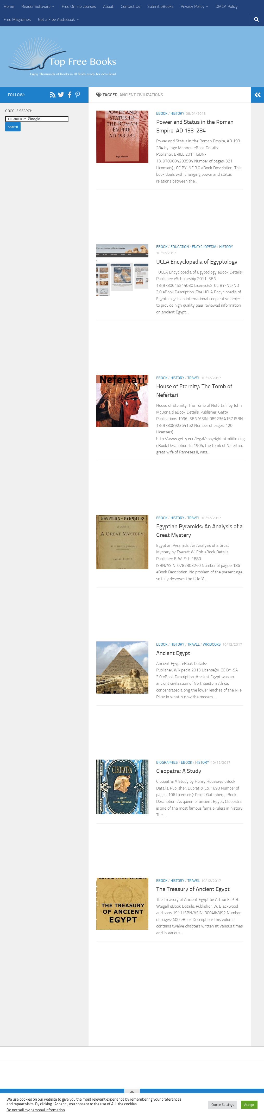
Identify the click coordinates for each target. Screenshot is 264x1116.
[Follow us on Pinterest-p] (77, 95)
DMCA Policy (227, 6)
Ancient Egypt (173, 653)
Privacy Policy (192, 6)
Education (180, 247)
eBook (161, 113)
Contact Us (130, 6)
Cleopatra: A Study (179, 771)
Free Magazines (17, 19)
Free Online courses (79, 6)
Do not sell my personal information (36, 1110)
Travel (193, 378)
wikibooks (212, 644)
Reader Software (36, 6)
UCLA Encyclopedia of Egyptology (196, 261)
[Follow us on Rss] (52, 95)
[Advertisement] (169, 218)
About (108, 6)
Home (9, 6)
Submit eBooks (160, 6)
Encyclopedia (204, 247)
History (177, 113)
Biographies (167, 762)
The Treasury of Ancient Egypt (193, 889)
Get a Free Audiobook (56, 19)
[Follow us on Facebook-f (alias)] (69, 95)
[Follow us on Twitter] (61, 95)
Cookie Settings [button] (222, 1105)
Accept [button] (249, 1105)
